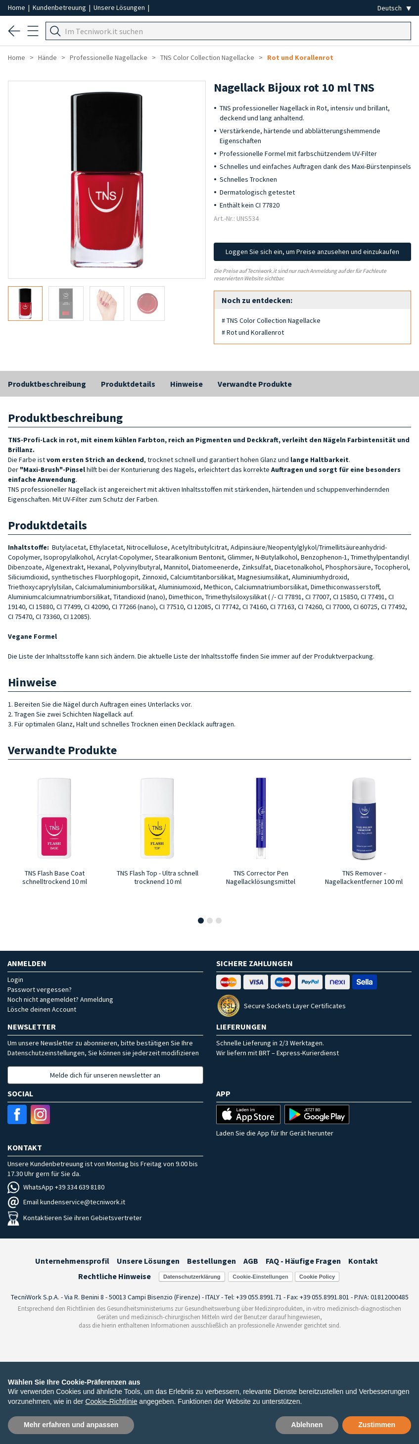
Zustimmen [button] (376, 1425)
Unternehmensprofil (72, 1261)
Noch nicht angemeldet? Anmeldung (60, 999)
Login (15, 979)
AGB (250, 1261)
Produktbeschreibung (47, 384)
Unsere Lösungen (119, 7)
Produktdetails (128, 384)
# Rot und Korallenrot (253, 332)
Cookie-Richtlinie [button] (111, 1401)
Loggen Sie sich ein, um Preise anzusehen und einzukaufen (312, 251)
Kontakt (363, 1261)
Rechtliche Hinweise (114, 1276)
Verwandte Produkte (255, 384)
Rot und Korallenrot (300, 57)
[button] (201, 921)
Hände (47, 57)
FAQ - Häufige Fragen (303, 1261)
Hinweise (186, 384)
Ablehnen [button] (307, 1425)
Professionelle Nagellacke (108, 57)
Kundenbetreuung (60, 7)
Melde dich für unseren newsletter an (105, 1075)
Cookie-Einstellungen (260, 1277)
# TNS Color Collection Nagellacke (271, 320)
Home (17, 7)
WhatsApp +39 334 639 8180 (55, 1187)
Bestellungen (211, 1261)
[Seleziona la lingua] (394, 8)
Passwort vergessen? (39, 989)
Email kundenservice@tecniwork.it (66, 1201)
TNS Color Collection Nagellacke (207, 57)
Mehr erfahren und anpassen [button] (71, 1425)
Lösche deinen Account (41, 1009)
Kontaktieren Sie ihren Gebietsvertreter (74, 1217)
